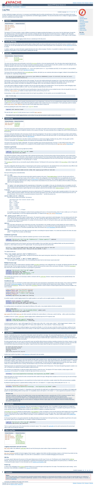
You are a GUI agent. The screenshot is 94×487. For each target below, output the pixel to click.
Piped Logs (82, 26)
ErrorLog (16, 57)
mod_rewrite (18, 104)
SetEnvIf (16, 126)
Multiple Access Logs (10, 262)
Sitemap (91, 2)
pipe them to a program (29, 70)
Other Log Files (83, 29)
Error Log (82, 20)
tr (76, 12)
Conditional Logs (9, 281)
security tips (69, 45)
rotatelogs (7, 371)
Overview (82, 17)
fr (70, 12)
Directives (79, 2)
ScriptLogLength (20, 443)
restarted (65, 337)
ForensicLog (19, 437)
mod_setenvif (8, 124)
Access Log (82, 23)
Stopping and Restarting (38, 462)
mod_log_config (9, 25)
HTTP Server (9, 6)
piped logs (27, 354)
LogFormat (17, 124)
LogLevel (16, 60)
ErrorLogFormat (18, 59)
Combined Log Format (10, 234)
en (68, 12)
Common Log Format (10, 147)
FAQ (83, 2)
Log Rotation (82, 25)
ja (72, 12)
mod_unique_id (15, 90)
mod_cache (7, 314)
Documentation (16, 6)
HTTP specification (51, 227)
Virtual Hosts (82, 28)
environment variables (17, 284)
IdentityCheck (60, 188)
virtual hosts (22, 406)
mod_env (19, 314)
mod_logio (8, 28)
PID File (6, 457)
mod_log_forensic (10, 26)
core (6, 57)
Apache (3, 6)
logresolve (35, 179)
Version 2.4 (23, 6)
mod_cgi (7, 29)
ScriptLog (18, 440)
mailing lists (13, 479)
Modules (74, 2)
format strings (70, 144)
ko (74, 12)
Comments (82, 33)
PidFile (18, 439)
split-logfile (51, 426)
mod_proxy (11, 104)
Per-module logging (84, 21)
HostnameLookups (52, 176)
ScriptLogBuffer (20, 441)
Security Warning (83, 18)
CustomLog (17, 123)
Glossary (87, 2)
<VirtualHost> (35, 407)
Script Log (7, 464)
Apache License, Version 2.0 (17, 484)
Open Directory (30, 136)
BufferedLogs (19, 436)
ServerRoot (64, 162)
